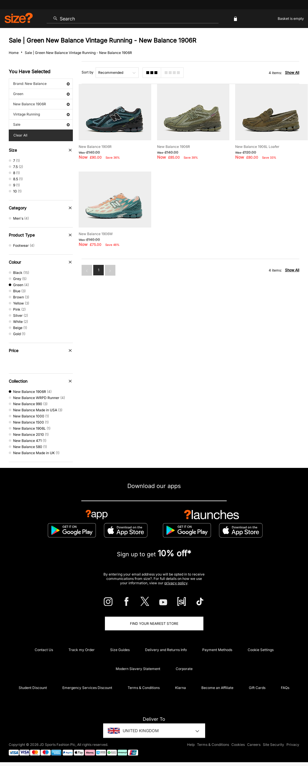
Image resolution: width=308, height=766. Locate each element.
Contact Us (44, 650)
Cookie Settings (261, 650)
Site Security (273, 744)
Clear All (20, 135)
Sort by (88, 72)
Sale (41, 124)
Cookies (238, 744)
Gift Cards (257, 687)
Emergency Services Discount (87, 687)
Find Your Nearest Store (154, 623)
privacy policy (175, 583)
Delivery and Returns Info (166, 650)
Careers (254, 744)
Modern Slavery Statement (138, 669)
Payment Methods (217, 650)
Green (41, 94)
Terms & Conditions (144, 687)
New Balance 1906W (96, 234)
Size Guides (120, 650)
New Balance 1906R (41, 104)
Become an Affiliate (217, 687)
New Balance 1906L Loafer (257, 146)
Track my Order (81, 650)
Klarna (180, 687)
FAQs (285, 687)
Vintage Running (41, 114)
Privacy (292, 744)
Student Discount (33, 687)
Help (191, 744)
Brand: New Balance (41, 83)
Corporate (184, 669)
